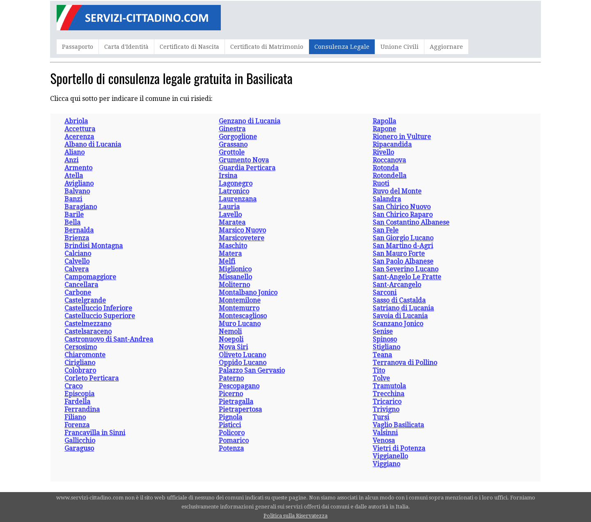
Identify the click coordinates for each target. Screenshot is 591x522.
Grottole (232, 152)
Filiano (75, 417)
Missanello (235, 277)
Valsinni (385, 433)
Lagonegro (235, 183)
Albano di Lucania (92, 144)
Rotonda (386, 168)
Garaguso (79, 448)
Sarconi (384, 292)
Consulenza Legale (341, 46)
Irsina (228, 176)
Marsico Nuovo (242, 230)
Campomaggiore (90, 277)
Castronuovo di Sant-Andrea (108, 339)
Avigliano (79, 183)
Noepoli (231, 339)
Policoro (232, 433)
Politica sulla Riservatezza (295, 516)
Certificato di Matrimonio (266, 46)
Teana (382, 355)
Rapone (384, 129)
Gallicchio (79, 440)
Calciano (77, 254)
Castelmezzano (87, 324)
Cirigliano (79, 363)
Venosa (384, 440)
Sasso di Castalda (399, 300)
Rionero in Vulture (402, 137)
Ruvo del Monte (397, 191)
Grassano (233, 144)
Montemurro (239, 308)
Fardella (77, 402)
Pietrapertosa (240, 409)
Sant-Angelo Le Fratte (407, 277)
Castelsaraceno (88, 331)
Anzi (71, 160)
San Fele (386, 230)
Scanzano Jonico (398, 324)
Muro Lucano (240, 324)
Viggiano (386, 464)
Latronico (234, 191)
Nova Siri (233, 347)
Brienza (76, 238)
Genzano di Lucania (249, 121)
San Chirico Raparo (403, 215)
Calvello (76, 261)
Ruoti (381, 183)
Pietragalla (236, 402)
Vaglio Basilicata (398, 425)
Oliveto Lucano (242, 355)
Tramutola (389, 386)
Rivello (383, 152)
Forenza (76, 425)
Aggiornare (446, 46)
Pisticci (230, 425)
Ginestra (232, 129)
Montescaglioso (243, 316)
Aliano (74, 152)
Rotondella (389, 176)
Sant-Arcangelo (397, 285)
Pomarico (234, 440)
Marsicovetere (241, 238)
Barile (74, 215)
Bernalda (79, 230)
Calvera (76, 269)
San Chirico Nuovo (402, 207)
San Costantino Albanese (411, 222)
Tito (379, 370)
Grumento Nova (244, 160)
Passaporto (77, 46)
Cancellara (81, 285)
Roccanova (389, 160)
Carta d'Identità (126, 46)
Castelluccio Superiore (99, 316)
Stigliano (386, 347)
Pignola (230, 417)
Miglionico (235, 269)
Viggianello (390, 456)
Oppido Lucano (242, 363)
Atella (73, 176)
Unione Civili (399, 46)
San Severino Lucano (405, 269)
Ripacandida (392, 144)
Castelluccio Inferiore (98, 308)
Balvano (77, 191)
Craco (73, 386)
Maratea (232, 222)
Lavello (230, 215)
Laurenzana (238, 199)
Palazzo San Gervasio (252, 370)
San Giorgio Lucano (403, 238)
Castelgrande (85, 300)
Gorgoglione (238, 137)
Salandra (387, 199)
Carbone (77, 292)
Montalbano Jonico (248, 292)
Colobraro (80, 370)
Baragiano (80, 207)
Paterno (231, 378)
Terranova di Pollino (405, 363)
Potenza (231, 448)
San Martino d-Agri (403, 246)
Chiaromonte (84, 355)
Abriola (76, 121)
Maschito (233, 246)
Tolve (381, 378)
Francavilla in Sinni (94, 433)
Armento (78, 168)
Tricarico (387, 402)
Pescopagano (239, 386)
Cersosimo (80, 347)
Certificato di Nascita (189, 46)
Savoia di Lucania (400, 316)
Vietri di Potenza (399, 448)
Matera (230, 254)
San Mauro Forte (399, 254)
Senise (383, 331)
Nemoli (230, 331)
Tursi (381, 417)
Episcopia (79, 394)
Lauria (229, 207)
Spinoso (385, 339)
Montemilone (240, 300)
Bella (72, 222)
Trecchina (388, 394)
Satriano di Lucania (403, 308)
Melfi (227, 261)
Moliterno (234, 285)
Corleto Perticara (91, 378)
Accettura (79, 129)
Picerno (231, 394)
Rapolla (384, 121)
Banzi (73, 199)
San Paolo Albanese (403, 261)
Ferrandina (82, 409)
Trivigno (386, 409)
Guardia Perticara (247, 168)
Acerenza (79, 137)
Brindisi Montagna (93, 246)
